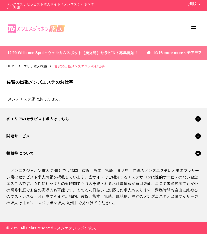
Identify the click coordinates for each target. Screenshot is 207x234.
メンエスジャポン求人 (76, 228)
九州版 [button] (193, 4)
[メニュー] (193, 28)
